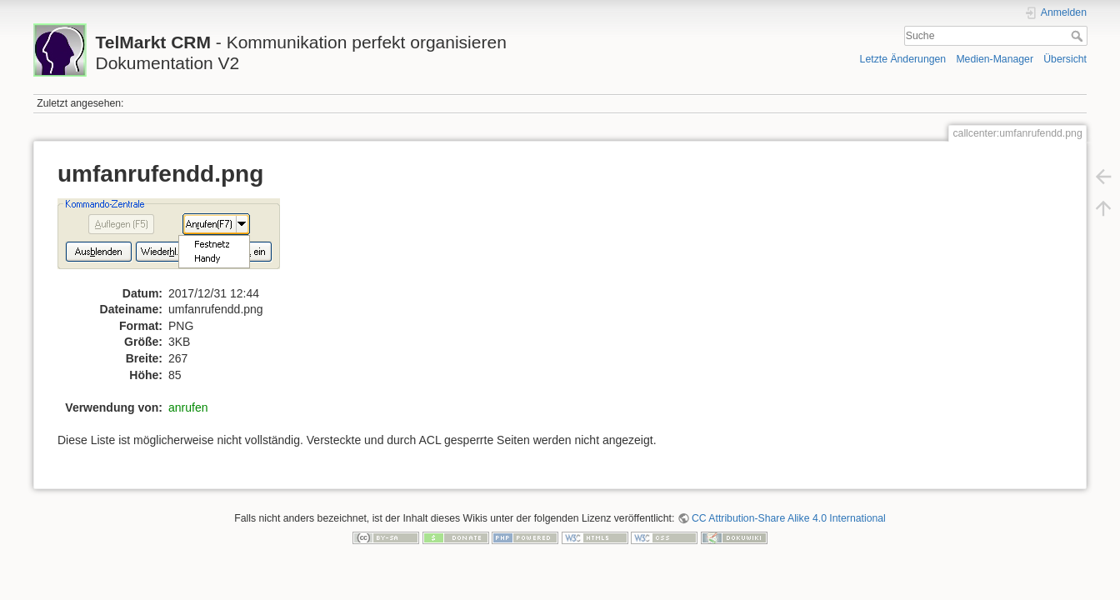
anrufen (188, 407)
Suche (1079, 36)
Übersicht (1065, 59)
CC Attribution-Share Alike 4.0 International (789, 518)
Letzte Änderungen (903, 59)
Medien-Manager (994, 59)
